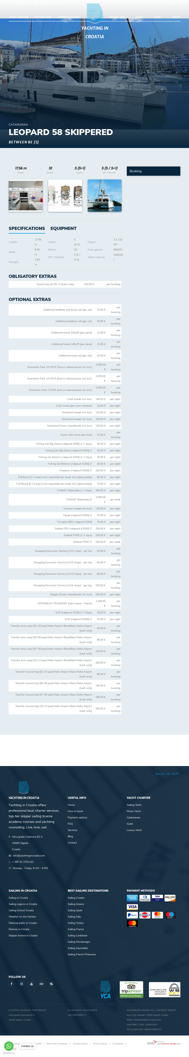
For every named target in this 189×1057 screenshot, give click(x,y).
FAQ (70, 824)
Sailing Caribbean (77, 935)
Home (71, 805)
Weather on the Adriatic (22, 916)
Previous (13, 195)
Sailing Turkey (76, 923)
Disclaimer (118, 1043)
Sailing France (76, 929)
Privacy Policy (100, 1043)
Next (116, 195)
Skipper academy (68, 17)
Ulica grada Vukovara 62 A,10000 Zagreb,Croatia (27, 843)
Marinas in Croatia (19, 929)
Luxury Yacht (134, 830)
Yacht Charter (18, 17)
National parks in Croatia (23, 923)
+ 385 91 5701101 (21, 3)
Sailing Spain (75, 910)
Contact (72, 842)
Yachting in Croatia (94, 32)
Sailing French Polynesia (82, 954)
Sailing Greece (76, 904)
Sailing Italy (74, 916)
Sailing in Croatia (18, 898)
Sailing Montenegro (79, 942)
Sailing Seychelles (78, 948)
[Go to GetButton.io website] (9, 1053)
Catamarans (133, 817)
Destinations (42, 17)
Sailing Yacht (134, 805)
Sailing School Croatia (21, 910)
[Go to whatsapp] (8, 1046)
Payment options (77, 817)
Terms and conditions (57, 1043)
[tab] (64, 228)
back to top (168, 773)
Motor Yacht (134, 811)
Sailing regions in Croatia (23, 904)
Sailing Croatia (76, 898)
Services (72, 830)
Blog (158, 17)
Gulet (130, 824)
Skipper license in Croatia (23, 935)
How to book (75, 811)
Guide (139, 17)
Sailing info (117, 17)
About (176, 17)
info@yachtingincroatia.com (54, 3)
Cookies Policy (80, 1043)
